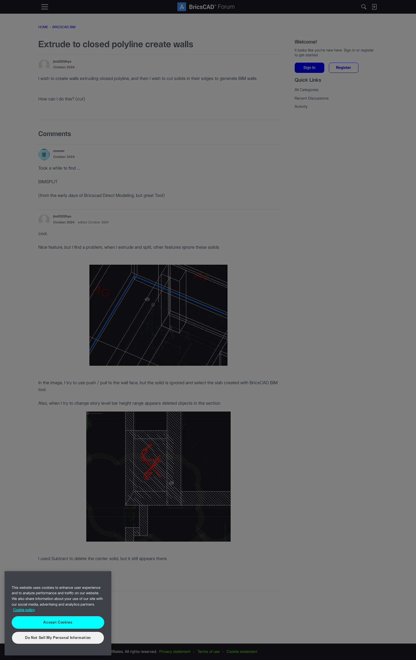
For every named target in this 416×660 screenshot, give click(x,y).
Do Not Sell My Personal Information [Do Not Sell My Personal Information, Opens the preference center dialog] (58, 638)
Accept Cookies (57, 622)
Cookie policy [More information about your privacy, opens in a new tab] (24, 610)
